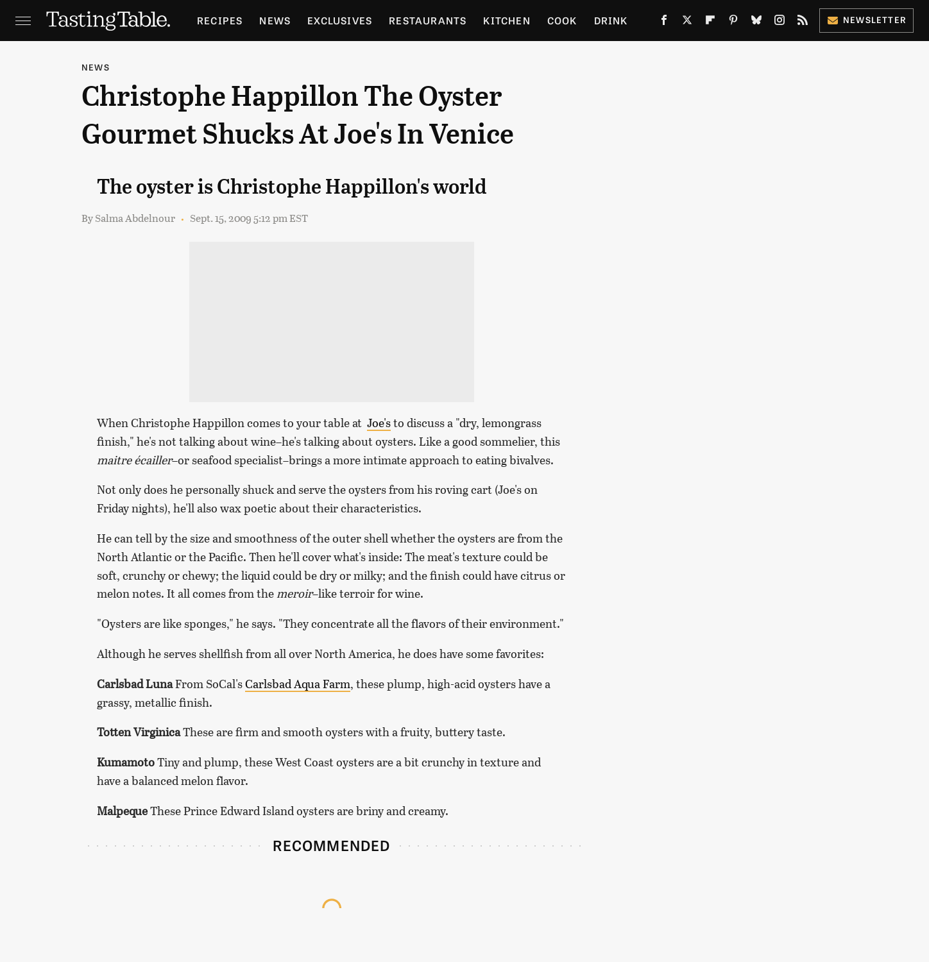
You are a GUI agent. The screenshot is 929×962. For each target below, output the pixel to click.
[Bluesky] (756, 23)
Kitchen (506, 20)
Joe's (379, 422)
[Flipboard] (710, 23)
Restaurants (427, 20)
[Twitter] (687, 23)
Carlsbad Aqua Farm (297, 683)
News (275, 20)
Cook (562, 20)
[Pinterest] (733, 23)
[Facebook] (664, 23)
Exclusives (339, 20)
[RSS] (802, 23)
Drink (611, 20)
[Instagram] (779, 23)
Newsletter (866, 19)
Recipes (220, 20)
